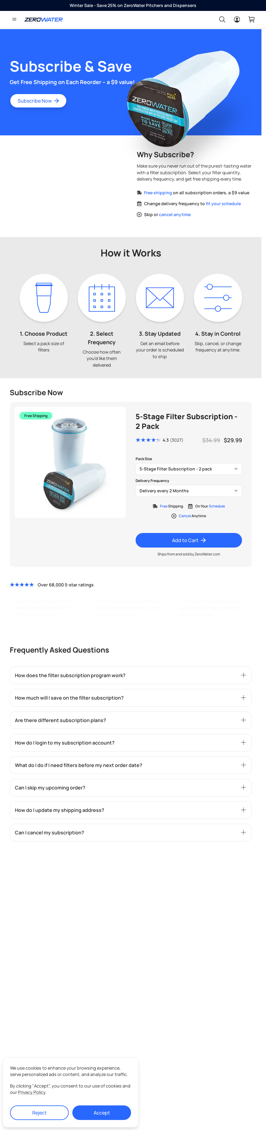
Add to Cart (189, 540)
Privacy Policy (31, 1092)
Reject (39, 1112)
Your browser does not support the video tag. (67, 178)
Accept (102, 1112)
